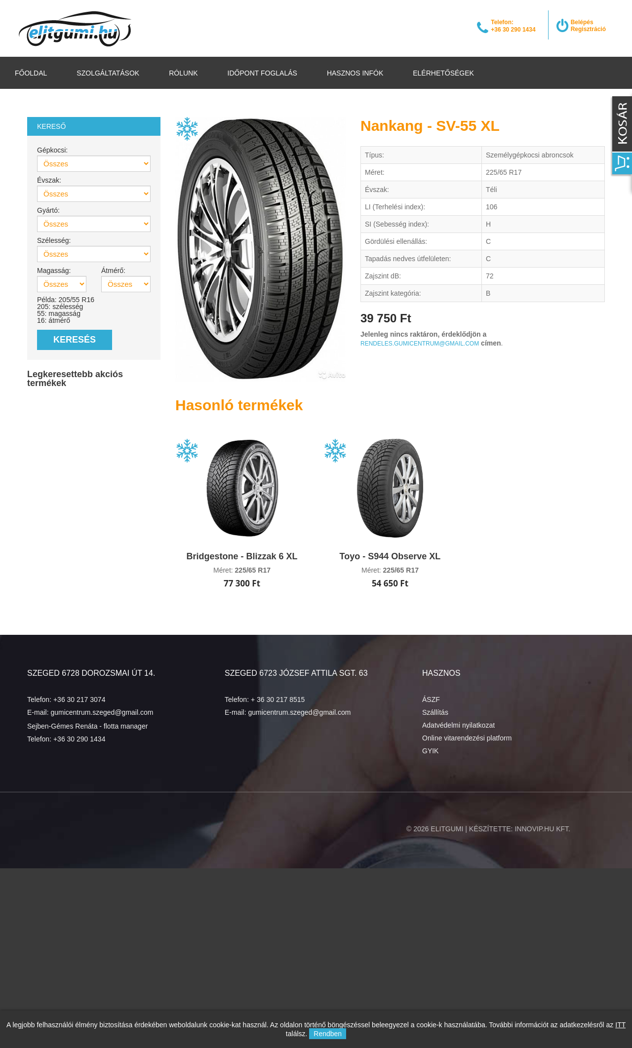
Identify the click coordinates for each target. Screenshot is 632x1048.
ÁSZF (431, 699)
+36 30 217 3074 (79, 699)
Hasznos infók (355, 73)
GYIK (430, 751)
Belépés (582, 22)
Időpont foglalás (262, 73)
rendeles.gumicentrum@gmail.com (419, 343)
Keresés (74, 340)
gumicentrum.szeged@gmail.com (101, 712)
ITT (620, 1025)
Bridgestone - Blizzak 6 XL (241, 556)
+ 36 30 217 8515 (278, 699)
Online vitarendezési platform (467, 738)
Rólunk (183, 73)
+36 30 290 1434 (79, 739)
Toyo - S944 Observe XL (390, 556)
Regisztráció (588, 29)
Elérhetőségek (443, 73)
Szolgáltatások (108, 73)
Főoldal (31, 73)
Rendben (328, 1034)
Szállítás (435, 712)
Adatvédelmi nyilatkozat (458, 725)
